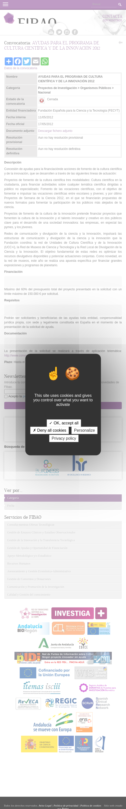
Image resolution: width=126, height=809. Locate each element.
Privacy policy (64, 438)
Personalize (84, 430)
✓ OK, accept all (63, 423)
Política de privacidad (66, 805)
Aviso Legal (45, 805)
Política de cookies (90, 805)
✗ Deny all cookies (49, 430)
